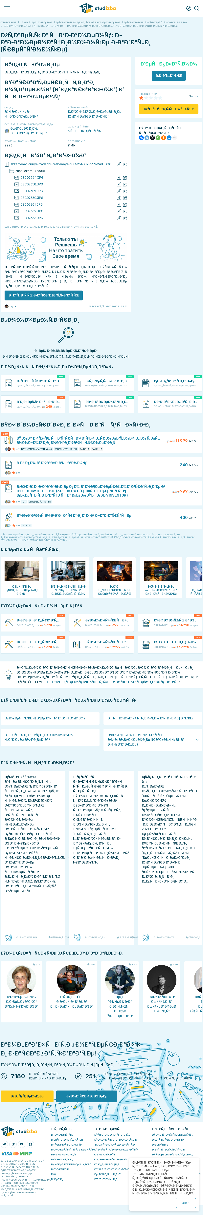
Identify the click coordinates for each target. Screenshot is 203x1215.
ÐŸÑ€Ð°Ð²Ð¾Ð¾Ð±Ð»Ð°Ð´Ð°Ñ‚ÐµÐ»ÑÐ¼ (120, 1169)
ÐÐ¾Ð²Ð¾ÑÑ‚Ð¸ (62, 1134)
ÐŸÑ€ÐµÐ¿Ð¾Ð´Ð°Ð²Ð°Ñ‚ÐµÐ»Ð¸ (172, 1154)
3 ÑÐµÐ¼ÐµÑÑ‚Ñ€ (84, 131)
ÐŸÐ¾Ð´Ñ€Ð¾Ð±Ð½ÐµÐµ (86, 1096)
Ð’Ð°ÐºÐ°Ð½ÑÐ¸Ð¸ (106, 1179)
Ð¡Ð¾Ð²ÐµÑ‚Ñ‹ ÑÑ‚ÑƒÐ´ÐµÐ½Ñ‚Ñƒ (72, 1149)
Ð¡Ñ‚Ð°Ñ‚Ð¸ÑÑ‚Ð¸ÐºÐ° (108, 1174)
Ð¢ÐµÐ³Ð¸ (57, 1179)
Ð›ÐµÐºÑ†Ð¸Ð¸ (160, 1144)
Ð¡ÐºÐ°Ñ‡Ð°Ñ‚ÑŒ (169, 76)
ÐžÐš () (186, 1203)
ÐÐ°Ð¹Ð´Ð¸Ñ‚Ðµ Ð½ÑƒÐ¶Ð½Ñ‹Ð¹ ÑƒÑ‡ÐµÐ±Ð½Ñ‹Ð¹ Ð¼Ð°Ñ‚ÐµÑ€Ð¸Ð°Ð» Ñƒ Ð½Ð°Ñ (113, 682)
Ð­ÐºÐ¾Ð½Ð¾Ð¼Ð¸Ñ (64, 1154)
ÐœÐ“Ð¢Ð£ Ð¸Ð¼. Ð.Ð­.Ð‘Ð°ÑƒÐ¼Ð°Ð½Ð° (26, 131)
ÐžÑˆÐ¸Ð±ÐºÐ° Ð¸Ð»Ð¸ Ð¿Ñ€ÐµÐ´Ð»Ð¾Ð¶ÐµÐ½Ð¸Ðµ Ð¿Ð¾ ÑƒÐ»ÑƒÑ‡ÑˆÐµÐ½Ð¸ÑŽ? (51, 226)
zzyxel (10, 306)
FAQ (53, 1174)
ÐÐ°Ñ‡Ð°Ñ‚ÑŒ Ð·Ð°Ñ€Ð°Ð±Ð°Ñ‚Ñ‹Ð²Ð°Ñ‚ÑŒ (44, 295)
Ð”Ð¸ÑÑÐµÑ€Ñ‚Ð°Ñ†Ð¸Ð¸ (169, 1149)
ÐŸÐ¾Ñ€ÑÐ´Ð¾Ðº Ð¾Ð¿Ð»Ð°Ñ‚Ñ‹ (116, 1149)
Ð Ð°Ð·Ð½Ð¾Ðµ (61, 1169)
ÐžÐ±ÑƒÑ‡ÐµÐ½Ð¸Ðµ (27, 1096)
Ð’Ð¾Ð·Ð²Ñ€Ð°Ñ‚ (104, 1154)
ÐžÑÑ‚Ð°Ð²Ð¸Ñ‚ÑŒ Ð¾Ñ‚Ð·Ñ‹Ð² (169, 109)
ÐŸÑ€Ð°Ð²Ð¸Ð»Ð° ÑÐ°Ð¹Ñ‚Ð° (113, 1134)
